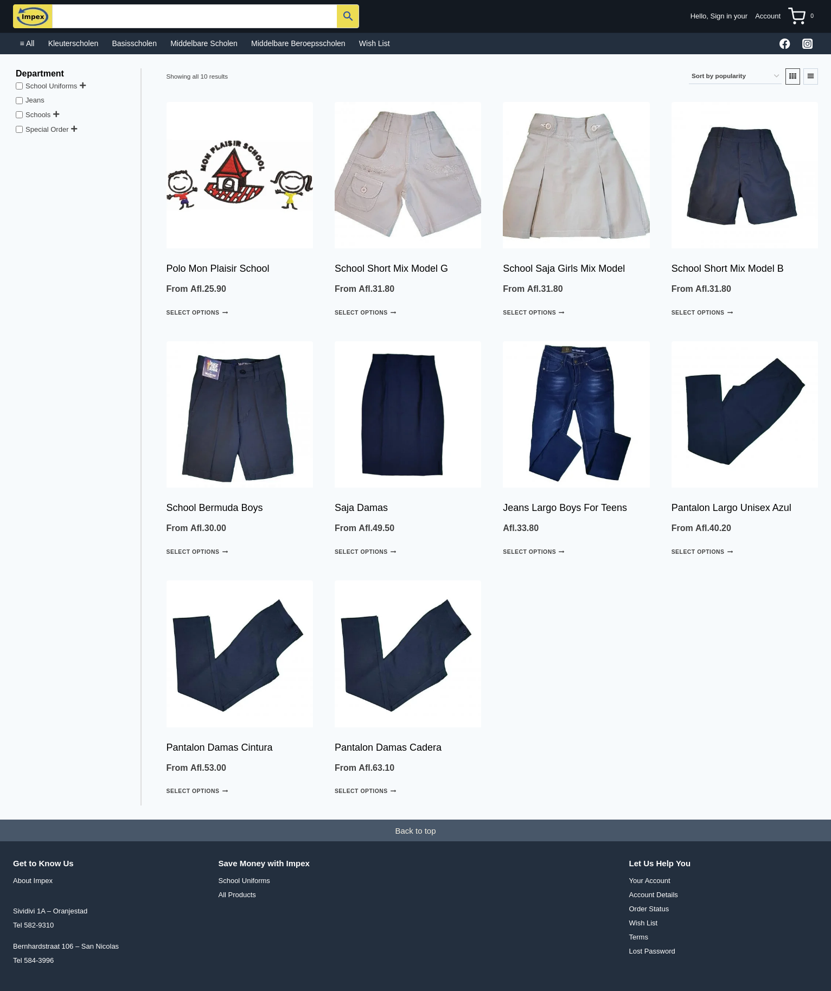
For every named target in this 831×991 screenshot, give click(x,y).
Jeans (34, 100)
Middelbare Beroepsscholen (298, 43)
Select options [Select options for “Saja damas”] (366, 551)
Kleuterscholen (73, 43)
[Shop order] (735, 76)
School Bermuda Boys (215, 507)
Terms (638, 937)
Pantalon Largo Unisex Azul (731, 507)
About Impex (33, 881)
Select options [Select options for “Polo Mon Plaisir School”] (197, 312)
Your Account (649, 881)
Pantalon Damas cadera (388, 747)
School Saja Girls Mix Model (564, 268)
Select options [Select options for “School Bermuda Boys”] (197, 551)
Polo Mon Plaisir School (218, 268)
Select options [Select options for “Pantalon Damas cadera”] (366, 791)
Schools (37, 115)
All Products (237, 895)
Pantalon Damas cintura (220, 747)
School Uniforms (51, 85)
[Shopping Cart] (803, 16)
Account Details (653, 895)
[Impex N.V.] (32, 16)
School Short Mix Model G (391, 268)
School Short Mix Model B (728, 268)
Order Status (649, 909)
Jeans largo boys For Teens (565, 507)
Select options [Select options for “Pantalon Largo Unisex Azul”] (702, 551)
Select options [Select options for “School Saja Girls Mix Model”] (534, 312)
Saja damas (361, 507)
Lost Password (652, 951)
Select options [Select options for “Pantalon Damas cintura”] (197, 791)
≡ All (27, 43)
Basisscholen (134, 43)
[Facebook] (785, 43)
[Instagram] (807, 43)
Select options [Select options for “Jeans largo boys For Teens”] (534, 551)
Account (768, 16)
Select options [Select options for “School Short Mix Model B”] (702, 312)
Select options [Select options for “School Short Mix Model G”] (366, 312)
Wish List (374, 43)
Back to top (415, 830)
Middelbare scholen (204, 43)
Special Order (46, 129)
